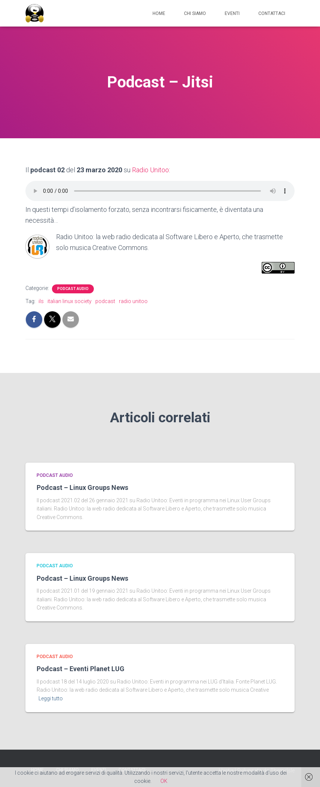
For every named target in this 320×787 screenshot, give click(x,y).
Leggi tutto (51, 698)
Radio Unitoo (150, 170)
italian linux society (69, 301)
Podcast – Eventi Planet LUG (80, 669)
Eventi (232, 13)
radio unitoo (133, 301)
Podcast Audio (73, 289)
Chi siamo (195, 13)
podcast (105, 301)
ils (41, 301)
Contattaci (271, 13)
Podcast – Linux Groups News (82, 487)
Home (159, 13)
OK (163, 781)
